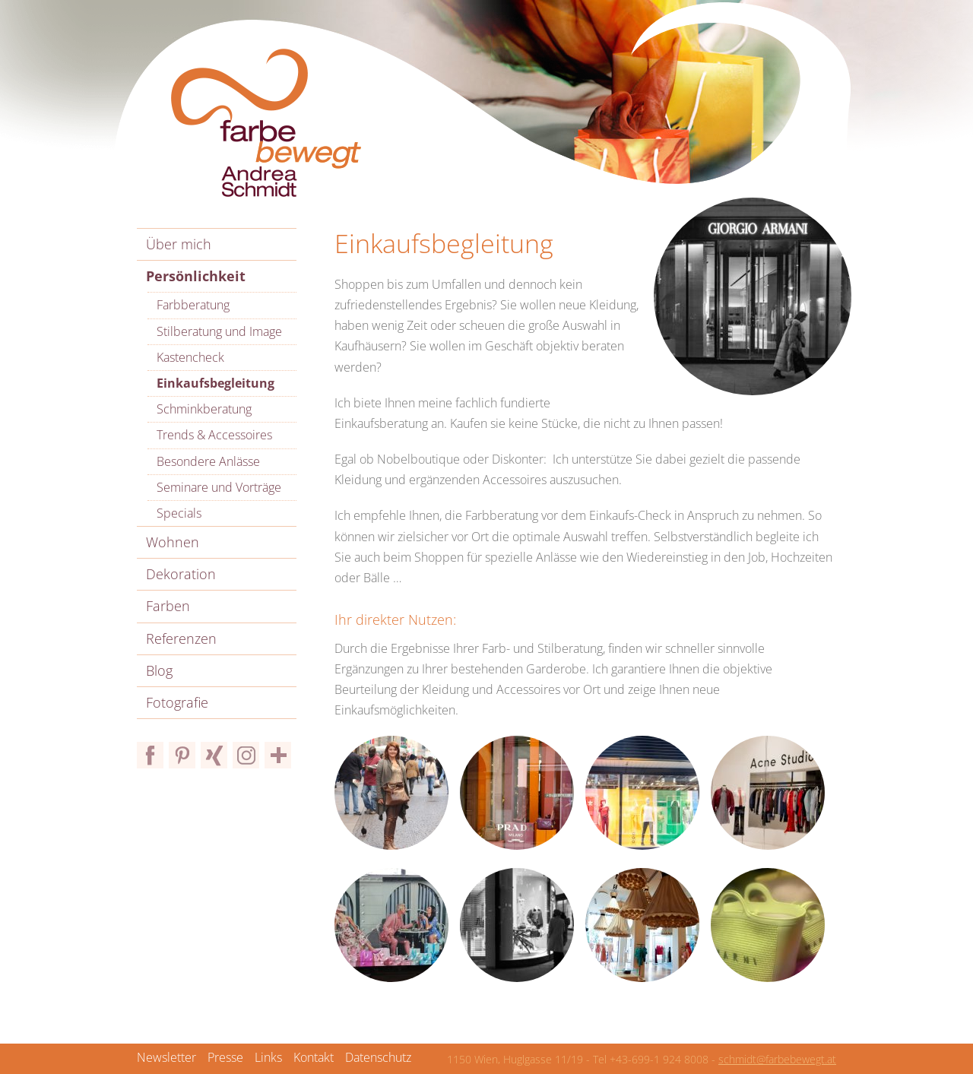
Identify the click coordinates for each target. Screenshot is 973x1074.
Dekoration (181, 574)
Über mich (178, 244)
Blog (159, 670)
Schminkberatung (204, 409)
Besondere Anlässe (208, 461)
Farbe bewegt (266, 123)
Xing (214, 755)
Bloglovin (278, 755)
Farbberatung (193, 304)
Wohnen (172, 542)
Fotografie (177, 702)
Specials (179, 513)
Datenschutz (378, 1057)
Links (268, 1057)
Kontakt (313, 1057)
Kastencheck (190, 357)
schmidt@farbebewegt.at (777, 1059)
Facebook (150, 755)
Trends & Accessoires (214, 434)
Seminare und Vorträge (219, 487)
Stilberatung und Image (219, 331)
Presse (225, 1057)
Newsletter (166, 1057)
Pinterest (182, 755)
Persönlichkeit (196, 276)
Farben (168, 606)
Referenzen (181, 638)
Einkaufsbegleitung (215, 383)
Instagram (246, 755)
